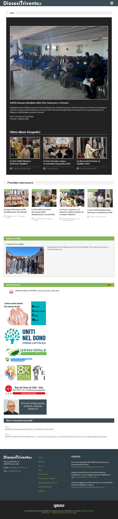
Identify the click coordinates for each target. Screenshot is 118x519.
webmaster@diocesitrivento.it (86, 477)
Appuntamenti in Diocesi (47, 482)
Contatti (41, 491)
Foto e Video (43, 474)
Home (40, 457)
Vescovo (41, 461)
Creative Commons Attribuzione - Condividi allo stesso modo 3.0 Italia (68, 512)
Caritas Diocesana (45, 487)
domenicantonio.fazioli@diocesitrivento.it (87, 467)
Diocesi (41, 466)
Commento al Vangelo (46, 478)
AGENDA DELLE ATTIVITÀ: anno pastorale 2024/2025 (37, 290)
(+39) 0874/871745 (14, 471)
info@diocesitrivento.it (18, 467)
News (40, 470)
